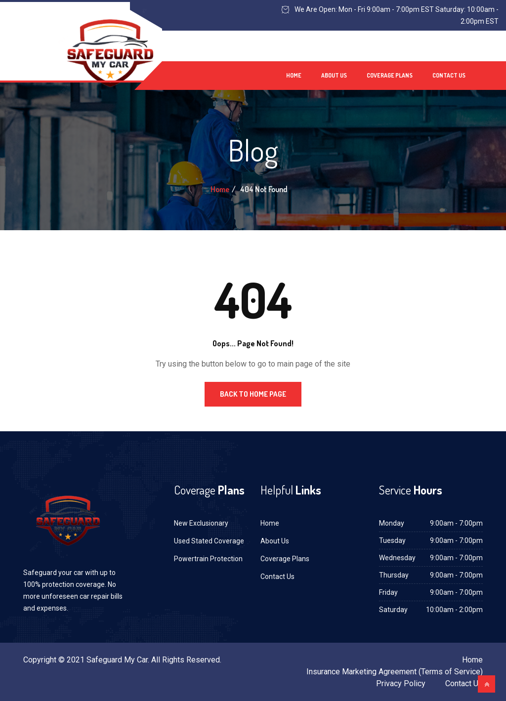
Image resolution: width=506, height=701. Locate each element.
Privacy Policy (400, 683)
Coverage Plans (390, 75)
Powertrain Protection (208, 559)
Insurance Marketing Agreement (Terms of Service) (394, 671)
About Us (334, 75)
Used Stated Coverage (209, 541)
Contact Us (448, 75)
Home (293, 75)
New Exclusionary (201, 523)
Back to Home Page (253, 394)
